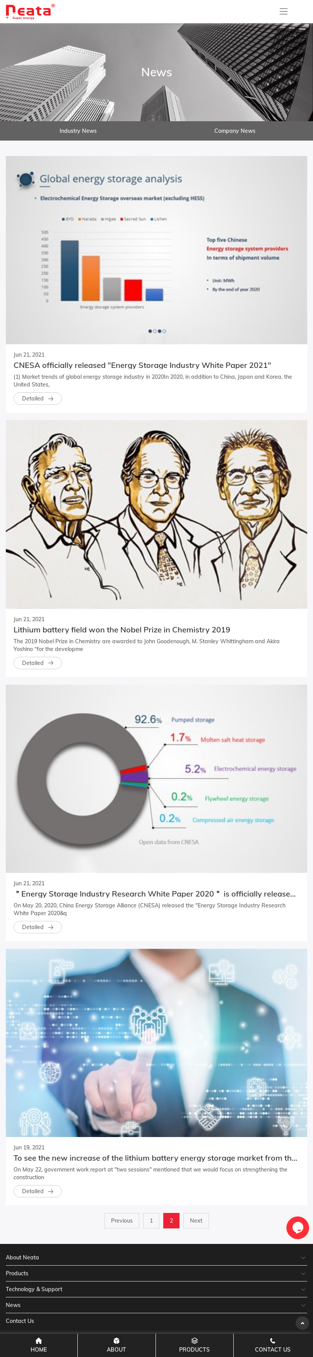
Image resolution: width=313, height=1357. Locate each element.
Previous (122, 1220)
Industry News (78, 130)
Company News (234, 130)
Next (196, 1220)
